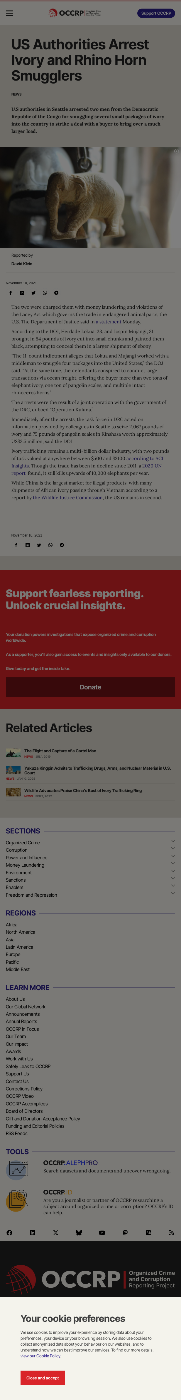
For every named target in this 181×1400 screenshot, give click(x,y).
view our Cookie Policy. (41, 1355)
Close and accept (42, 1377)
